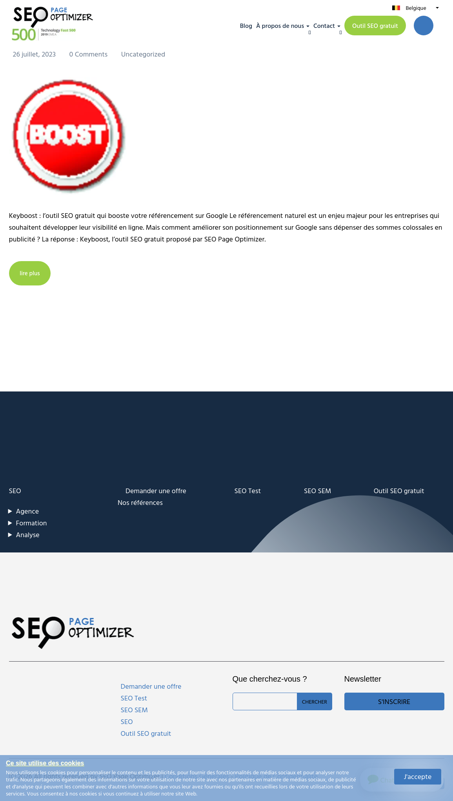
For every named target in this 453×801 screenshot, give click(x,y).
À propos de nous (280, 25)
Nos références (140, 502)
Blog (246, 25)
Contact (324, 25)
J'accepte (418, 776)
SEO (15, 490)
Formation (31, 523)
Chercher (314, 701)
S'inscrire (394, 701)
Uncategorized (143, 54)
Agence (27, 511)
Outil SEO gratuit (375, 25)
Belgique (416, 8)
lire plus (31, 273)
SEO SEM (317, 490)
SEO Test (248, 490)
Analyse (28, 534)
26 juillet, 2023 (35, 54)
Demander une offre (156, 490)
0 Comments (89, 54)
